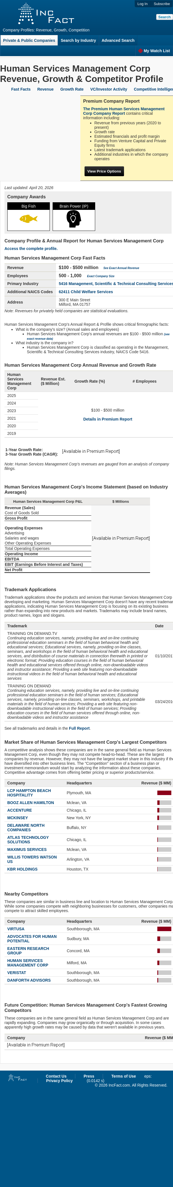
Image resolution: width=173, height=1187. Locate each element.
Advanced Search (118, 40)
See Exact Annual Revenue (121, 268)
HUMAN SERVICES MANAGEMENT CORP (27, 962)
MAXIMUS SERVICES (27, 849)
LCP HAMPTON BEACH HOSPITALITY (29, 792)
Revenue (45, 89)
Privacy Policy (59, 1080)
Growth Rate (71, 89)
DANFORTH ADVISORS (29, 980)
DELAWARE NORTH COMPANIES (26, 827)
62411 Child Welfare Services (86, 292)
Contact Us (56, 1076)
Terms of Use (123, 1076)
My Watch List (154, 51)
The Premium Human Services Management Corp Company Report (124, 111)
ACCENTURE (19, 810)
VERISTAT (16, 972)
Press (89, 1076)
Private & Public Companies (29, 40)
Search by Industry (78, 40)
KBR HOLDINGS (22, 869)
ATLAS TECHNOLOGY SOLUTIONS (28, 839)
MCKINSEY (17, 818)
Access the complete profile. (31, 248)
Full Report (79, 728)
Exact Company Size (100, 276)
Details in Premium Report (107, 419)
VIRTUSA (15, 929)
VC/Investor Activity (108, 89)
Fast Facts (21, 89)
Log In (142, 4)
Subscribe (162, 4)
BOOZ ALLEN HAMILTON (30, 802)
